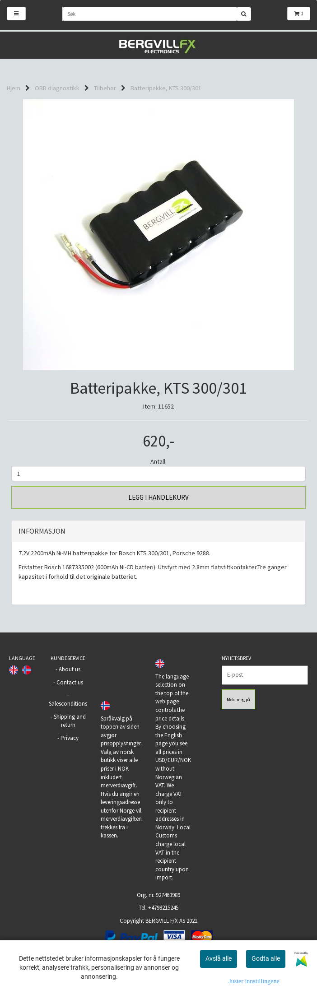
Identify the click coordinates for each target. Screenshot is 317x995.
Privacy (70, 738)
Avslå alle (218, 958)
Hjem (13, 88)
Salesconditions (68, 703)
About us (69, 669)
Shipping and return (70, 721)
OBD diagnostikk (57, 88)
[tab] (158, 531)
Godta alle (266, 958)
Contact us (69, 682)
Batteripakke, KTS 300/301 (166, 88)
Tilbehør (105, 88)
